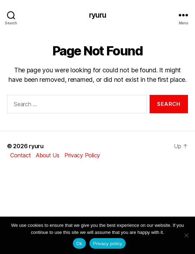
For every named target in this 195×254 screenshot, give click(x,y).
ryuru (97, 15)
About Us (47, 155)
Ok (79, 243)
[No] (186, 235)
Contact (20, 155)
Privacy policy (107, 243)
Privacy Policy (82, 155)
